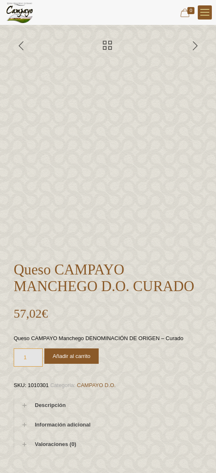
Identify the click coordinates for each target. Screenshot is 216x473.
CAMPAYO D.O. (96, 385)
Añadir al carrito (71, 356)
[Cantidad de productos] (28, 357)
